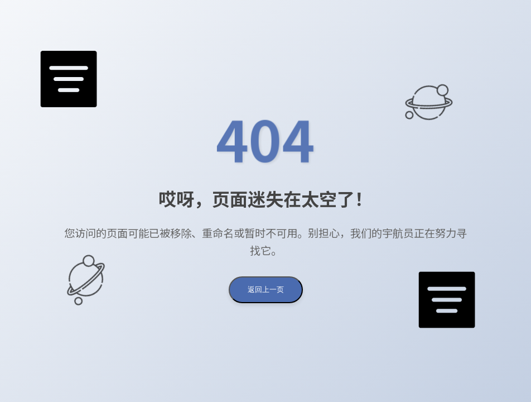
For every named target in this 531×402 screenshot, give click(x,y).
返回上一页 (266, 289)
